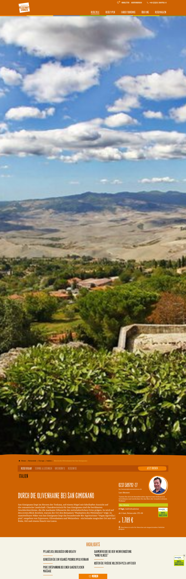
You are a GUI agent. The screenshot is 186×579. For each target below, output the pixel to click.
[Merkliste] (118, 3)
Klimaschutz (180, 558)
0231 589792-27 (128, 485)
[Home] (23, 461)
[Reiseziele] (32, 461)
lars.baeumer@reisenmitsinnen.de (130, 489)
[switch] (93, 576)
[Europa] (41, 461)
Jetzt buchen (152, 468)
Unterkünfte (60, 468)
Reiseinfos (72, 468)
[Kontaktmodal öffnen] (157, 3)
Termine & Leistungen (43, 468)
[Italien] (49, 461)
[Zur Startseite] (24, 7)
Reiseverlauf (26, 468)
